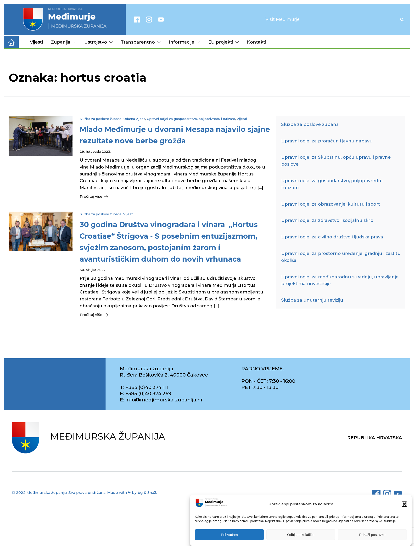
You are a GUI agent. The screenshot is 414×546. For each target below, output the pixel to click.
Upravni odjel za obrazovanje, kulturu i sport (330, 204)
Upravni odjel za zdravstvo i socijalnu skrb (327, 220)
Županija (63, 42)
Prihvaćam (229, 535)
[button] (404, 504)
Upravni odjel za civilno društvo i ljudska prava (332, 237)
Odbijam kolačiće (300, 535)
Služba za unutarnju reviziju (312, 300)
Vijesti (36, 42)
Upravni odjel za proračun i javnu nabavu (327, 141)
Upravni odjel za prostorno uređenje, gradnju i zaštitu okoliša (341, 257)
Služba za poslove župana (101, 119)
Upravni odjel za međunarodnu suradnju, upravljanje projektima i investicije (340, 280)
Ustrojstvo (98, 42)
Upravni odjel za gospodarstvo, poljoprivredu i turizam (191, 119)
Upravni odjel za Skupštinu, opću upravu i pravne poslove (336, 161)
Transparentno (141, 42)
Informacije (184, 42)
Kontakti (256, 42)
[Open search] (402, 19)
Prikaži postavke (372, 535)
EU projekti (223, 42)
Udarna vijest (134, 119)
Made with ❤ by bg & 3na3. (132, 493)
